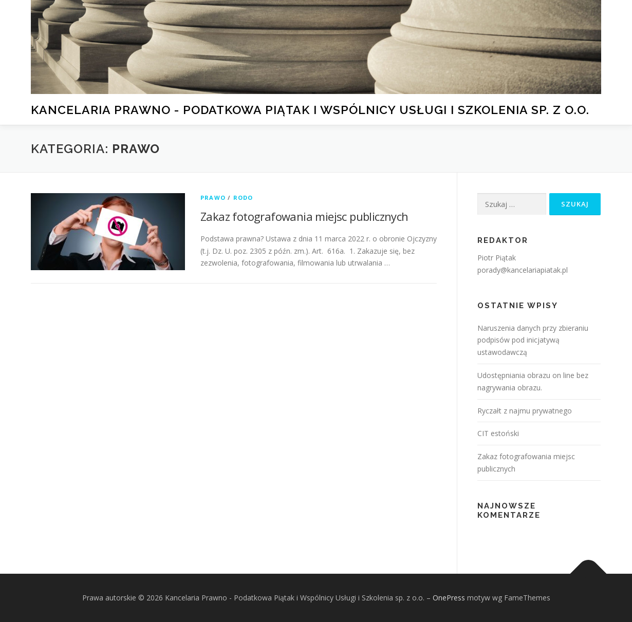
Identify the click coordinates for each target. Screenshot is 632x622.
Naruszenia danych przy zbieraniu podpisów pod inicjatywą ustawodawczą (532, 340)
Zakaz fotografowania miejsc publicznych (304, 216)
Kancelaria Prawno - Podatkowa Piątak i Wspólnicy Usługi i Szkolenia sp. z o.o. (310, 109)
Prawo (213, 197)
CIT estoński (498, 433)
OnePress (449, 597)
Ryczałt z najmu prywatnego (524, 411)
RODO (243, 197)
